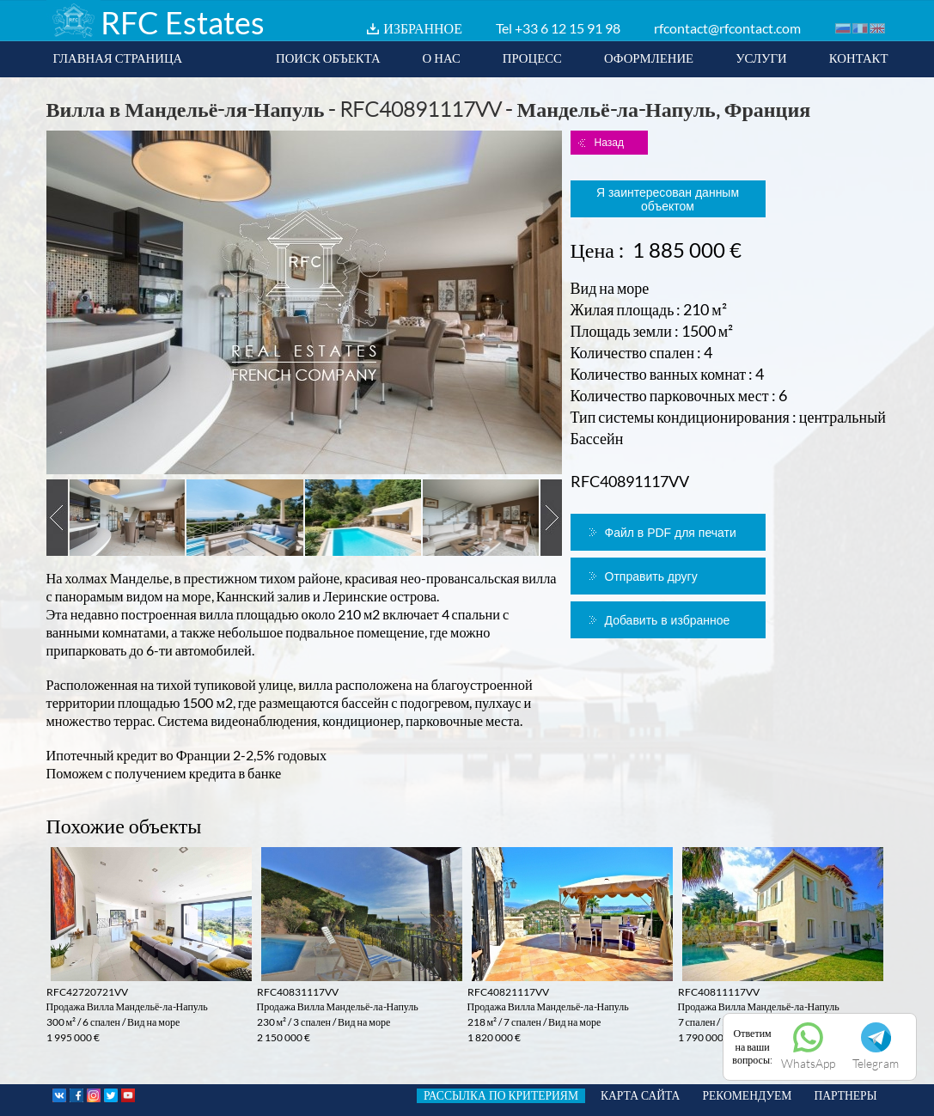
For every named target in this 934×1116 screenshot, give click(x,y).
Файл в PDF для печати (670, 533)
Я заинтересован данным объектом (667, 199)
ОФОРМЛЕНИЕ (648, 57)
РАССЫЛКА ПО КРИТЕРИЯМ (501, 1095)
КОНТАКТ (858, 57)
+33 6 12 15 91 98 (567, 28)
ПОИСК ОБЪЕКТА (328, 57)
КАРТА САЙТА (640, 1095)
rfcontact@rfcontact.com (727, 28)
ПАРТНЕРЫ (845, 1095)
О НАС (442, 57)
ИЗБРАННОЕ (422, 28)
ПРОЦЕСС (532, 57)
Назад (609, 143)
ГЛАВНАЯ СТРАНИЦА (118, 57)
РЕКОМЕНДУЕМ (746, 1095)
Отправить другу (651, 576)
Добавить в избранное (667, 620)
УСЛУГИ (761, 57)
